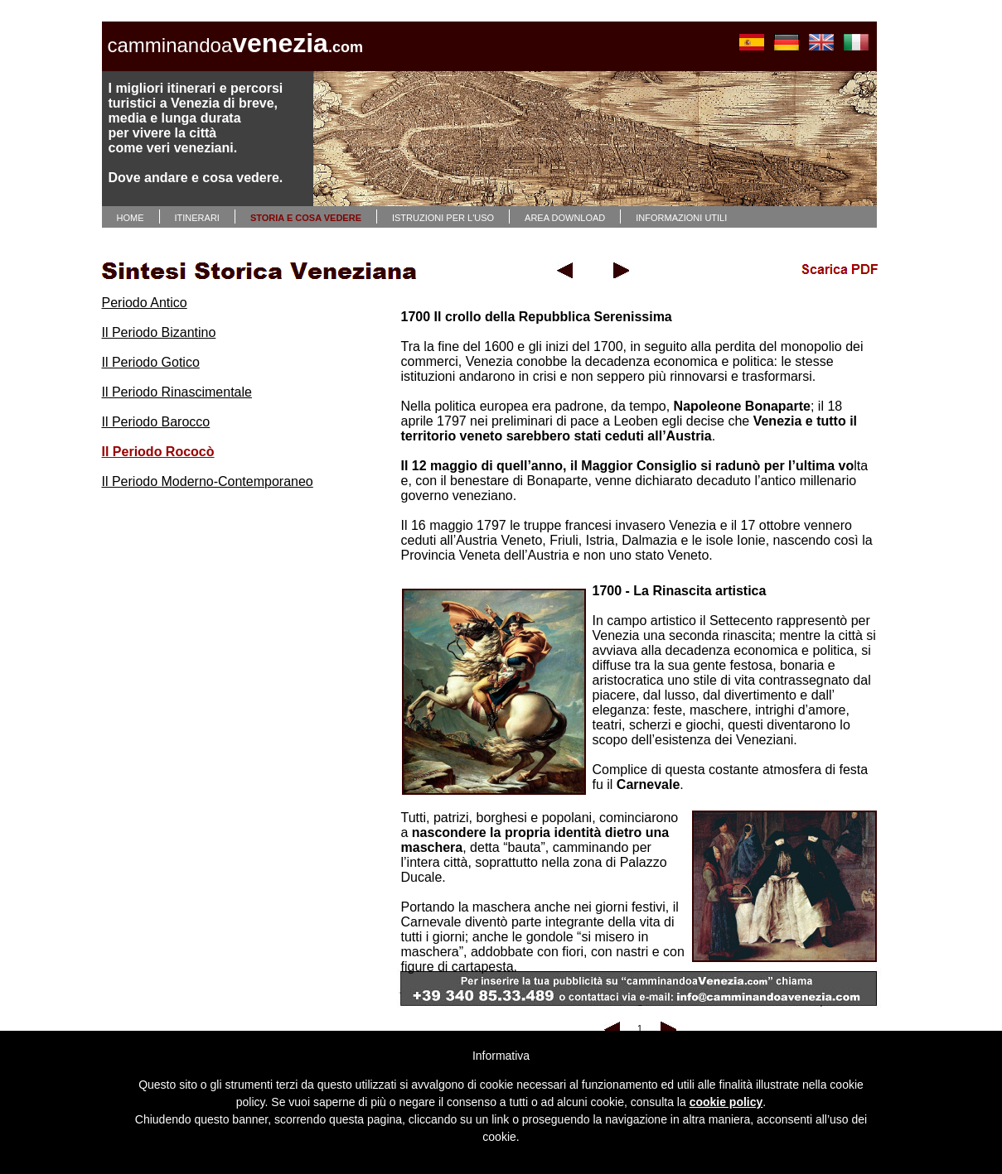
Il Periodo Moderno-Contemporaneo (207, 481)
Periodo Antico (144, 303)
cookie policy (726, 1102)
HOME (130, 218)
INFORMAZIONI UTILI (681, 218)
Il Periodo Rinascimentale (177, 392)
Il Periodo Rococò (158, 452)
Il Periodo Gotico (151, 362)
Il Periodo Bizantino (159, 332)
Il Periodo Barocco (156, 422)
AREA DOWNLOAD (565, 218)
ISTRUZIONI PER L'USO (443, 218)
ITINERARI (197, 218)
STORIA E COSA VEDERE (305, 218)
